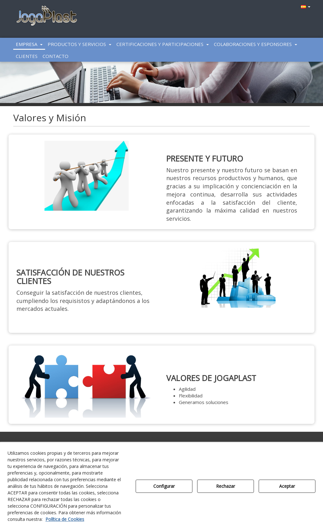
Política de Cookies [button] (64, 519)
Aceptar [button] (287, 486)
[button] (46, 16)
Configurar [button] (164, 486)
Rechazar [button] (225, 486)
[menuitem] (305, 6)
